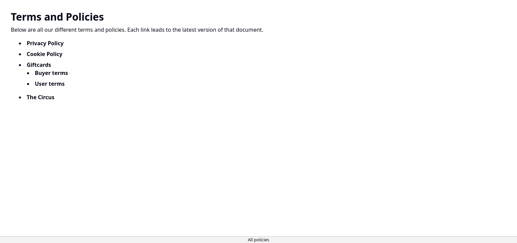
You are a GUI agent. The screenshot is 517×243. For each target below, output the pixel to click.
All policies (258, 240)
